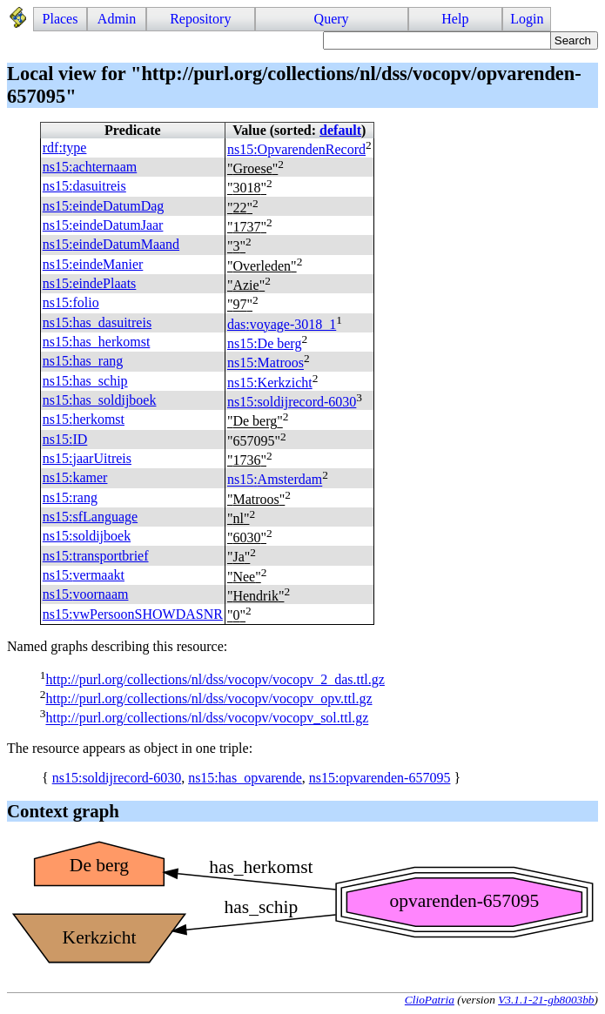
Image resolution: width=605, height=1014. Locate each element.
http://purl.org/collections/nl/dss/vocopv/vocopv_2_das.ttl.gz (214, 679)
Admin (116, 18)
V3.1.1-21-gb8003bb (546, 999)
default (340, 130)
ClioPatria (429, 999)
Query (331, 18)
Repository (200, 18)
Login (526, 18)
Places (60, 18)
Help (454, 18)
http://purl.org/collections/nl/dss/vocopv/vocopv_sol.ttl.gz (206, 718)
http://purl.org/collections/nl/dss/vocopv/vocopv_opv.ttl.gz (208, 698)
